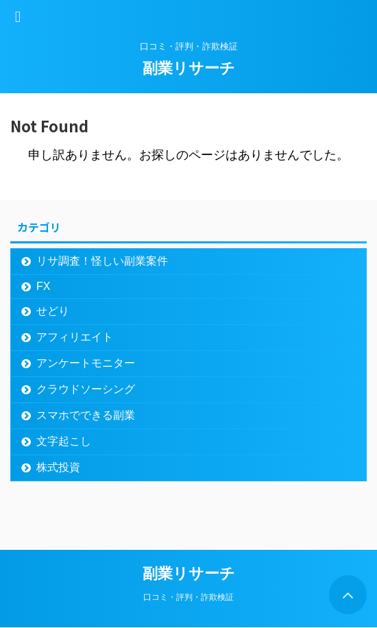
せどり (52, 311)
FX (43, 286)
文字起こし (63, 441)
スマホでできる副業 (85, 415)
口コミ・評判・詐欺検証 (188, 597)
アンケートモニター (85, 363)
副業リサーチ (189, 68)
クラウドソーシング (85, 389)
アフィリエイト (74, 337)
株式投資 (58, 467)
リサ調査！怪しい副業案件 (102, 261)
